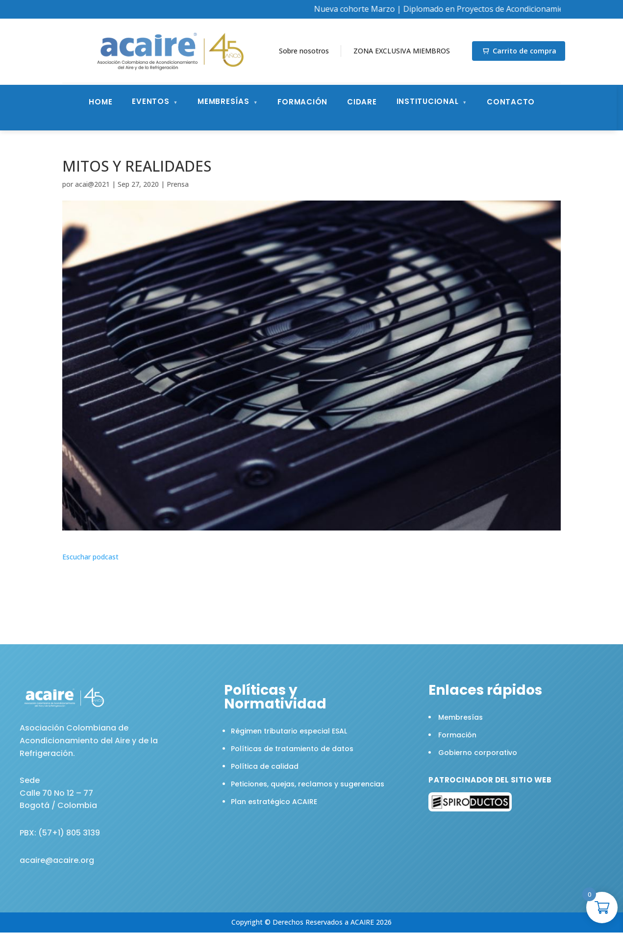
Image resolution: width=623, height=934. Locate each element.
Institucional (428, 101)
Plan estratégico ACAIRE (274, 802)
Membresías (223, 101)
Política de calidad (265, 766)
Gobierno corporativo (477, 752)
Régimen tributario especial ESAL (289, 731)
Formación (302, 102)
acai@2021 (92, 184)
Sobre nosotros (304, 50)
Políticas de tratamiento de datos (292, 749)
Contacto (511, 102)
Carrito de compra (522, 50)
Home (100, 102)
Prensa (178, 184)
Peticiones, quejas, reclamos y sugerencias (307, 784)
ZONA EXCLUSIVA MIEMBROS (401, 50)
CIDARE (362, 102)
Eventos (150, 101)
